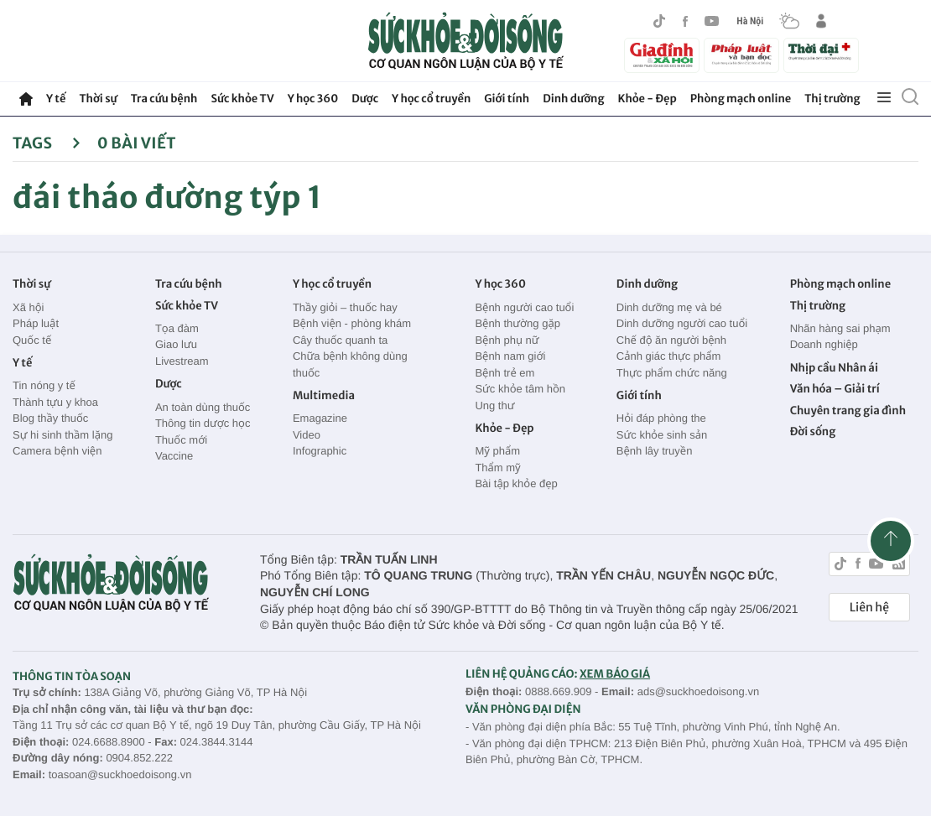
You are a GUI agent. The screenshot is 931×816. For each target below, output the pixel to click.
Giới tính (506, 98)
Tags (47, 143)
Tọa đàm (177, 328)
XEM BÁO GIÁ (615, 674)
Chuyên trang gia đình (848, 410)
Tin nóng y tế (44, 385)
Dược (364, 98)
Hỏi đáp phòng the (661, 418)
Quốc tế (32, 340)
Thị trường (832, 98)
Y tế (55, 98)
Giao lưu (176, 344)
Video (306, 435)
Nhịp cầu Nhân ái (834, 367)
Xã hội (28, 307)
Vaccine (174, 456)
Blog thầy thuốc (50, 418)
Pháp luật (36, 323)
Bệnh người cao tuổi (524, 307)
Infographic (319, 450)
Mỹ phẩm (497, 450)
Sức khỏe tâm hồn (520, 388)
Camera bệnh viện (57, 450)
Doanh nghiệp (824, 344)
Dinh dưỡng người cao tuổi (681, 323)
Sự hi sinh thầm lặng (62, 435)
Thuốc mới (181, 440)
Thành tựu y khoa (55, 402)
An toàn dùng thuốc (202, 407)
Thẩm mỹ (497, 467)
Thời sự (98, 98)
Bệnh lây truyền (654, 450)
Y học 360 (313, 98)
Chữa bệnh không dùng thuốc (350, 364)
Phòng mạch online (740, 98)
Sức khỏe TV (242, 98)
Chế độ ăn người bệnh (671, 340)
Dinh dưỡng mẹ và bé (669, 307)
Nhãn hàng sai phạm (840, 328)
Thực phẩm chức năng (671, 372)
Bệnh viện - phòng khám (352, 323)
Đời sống (813, 431)
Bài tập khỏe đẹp (516, 483)
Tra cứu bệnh (164, 98)
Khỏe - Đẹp (647, 98)
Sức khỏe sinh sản (661, 435)
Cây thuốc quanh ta (340, 340)
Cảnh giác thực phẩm (668, 356)
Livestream (182, 361)
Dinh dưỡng (573, 98)
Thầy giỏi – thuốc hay (345, 307)
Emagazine (320, 418)
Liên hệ (869, 607)
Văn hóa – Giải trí (835, 388)
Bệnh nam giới (510, 356)
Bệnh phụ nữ (506, 340)
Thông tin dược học (203, 423)
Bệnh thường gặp (517, 323)
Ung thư (494, 405)
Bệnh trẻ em (504, 372)
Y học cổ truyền (431, 98)
